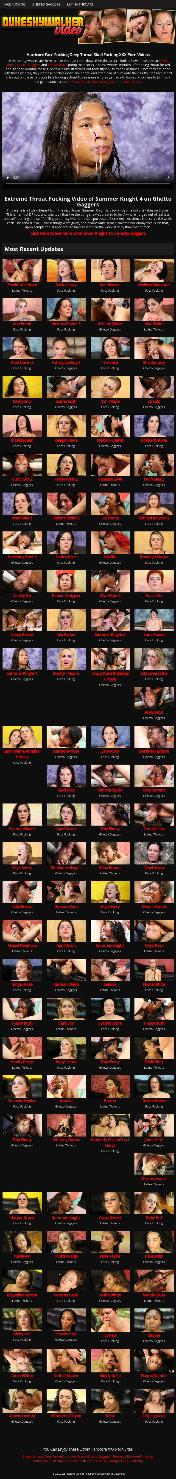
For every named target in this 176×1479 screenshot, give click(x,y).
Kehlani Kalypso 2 (154, 518)
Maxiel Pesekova (22, 945)
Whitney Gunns (66, 1139)
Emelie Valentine (22, 284)
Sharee (154, 1335)
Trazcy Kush (22, 1023)
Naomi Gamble (154, 1375)
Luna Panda (153, 634)
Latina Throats (80, 4)
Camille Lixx (154, 828)
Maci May (66, 790)
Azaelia (66, 1100)
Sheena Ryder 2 (66, 518)
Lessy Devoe (22, 634)
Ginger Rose (21, 984)
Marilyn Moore (66, 673)
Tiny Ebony (110, 828)
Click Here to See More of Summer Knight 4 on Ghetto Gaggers (87, 233)
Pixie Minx (154, 1256)
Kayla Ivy (22, 1256)
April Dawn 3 (22, 362)
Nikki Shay (154, 1061)
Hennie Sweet (154, 906)
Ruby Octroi (66, 1061)
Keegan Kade (66, 440)
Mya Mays (154, 712)
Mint (110, 1415)
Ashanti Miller (110, 323)
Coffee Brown (66, 1375)
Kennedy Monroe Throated (133, 1456)
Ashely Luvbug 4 (66, 362)
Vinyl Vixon (154, 867)
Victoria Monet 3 (66, 323)
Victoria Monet (22, 828)
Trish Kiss (110, 362)
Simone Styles (110, 790)
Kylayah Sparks (110, 440)
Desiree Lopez (154, 1178)
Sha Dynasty (154, 362)
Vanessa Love (110, 479)
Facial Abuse (80, 81)
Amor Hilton (22, 1375)
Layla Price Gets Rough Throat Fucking (114, 1461)
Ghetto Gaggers (46, 4)
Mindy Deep (109, 1375)
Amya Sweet (110, 1217)
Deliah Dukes (153, 1100)
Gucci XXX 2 (22, 479)
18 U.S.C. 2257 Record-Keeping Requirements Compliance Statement (88, 1473)
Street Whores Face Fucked (43, 1456)
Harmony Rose (66, 751)
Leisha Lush (66, 401)
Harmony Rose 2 (22, 557)
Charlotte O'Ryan (66, 1415)
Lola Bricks (22, 906)
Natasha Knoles (22, 1100)
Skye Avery (22, 867)
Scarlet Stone (110, 1023)
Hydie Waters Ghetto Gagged (88, 1456)
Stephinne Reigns (66, 867)
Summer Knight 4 (22, 673)
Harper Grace (22, 1217)
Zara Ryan (110, 751)
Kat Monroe (110, 284)
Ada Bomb (22, 323)
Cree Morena (153, 790)
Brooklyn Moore (154, 557)
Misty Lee (22, 1334)
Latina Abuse (57, 65)
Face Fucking (14, 4)
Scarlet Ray (66, 1334)
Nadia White (154, 984)
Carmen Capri (66, 1295)
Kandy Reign (22, 1061)
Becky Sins (22, 401)
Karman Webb (65, 984)
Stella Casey (66, 284)
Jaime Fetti (154, 1139)
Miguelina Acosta (22, 1295)
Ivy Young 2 (154, 479)
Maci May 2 (22, 518)
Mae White (153, 323)
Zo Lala (154, 401)
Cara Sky (65, 1023)
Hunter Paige (66, 1256)
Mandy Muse (153, 1295)
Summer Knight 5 (110, 634)
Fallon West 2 (66, 479)
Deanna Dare (66, 906)
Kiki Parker (66, 634)
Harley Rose (66, 557)
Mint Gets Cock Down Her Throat (57, 1461)
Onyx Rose (154, 945)
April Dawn (66, 828)
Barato (110, 1100)
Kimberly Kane (154, 440)
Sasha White (110, 1295)
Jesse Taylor (110, 1256)
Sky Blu (109, 557)
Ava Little (154, 595)
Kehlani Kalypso (66, 595)
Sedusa (110, 984)
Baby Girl (154, 1217)
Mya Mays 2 (110, 595)
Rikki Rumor (110, 867)
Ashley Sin (22, 595)
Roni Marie (110, 401)
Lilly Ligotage (153, 1415)
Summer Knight (110, 945)
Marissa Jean (22, 440)
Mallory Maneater (154, 284)
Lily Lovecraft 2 (154, 673)
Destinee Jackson (154, 751)
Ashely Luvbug (22, 1415)
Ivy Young (110, 518)
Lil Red (110, 1335)
